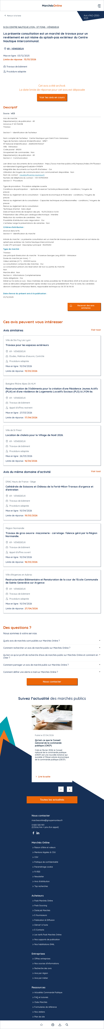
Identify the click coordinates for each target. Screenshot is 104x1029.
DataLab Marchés (41, 910)
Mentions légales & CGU (44, 852)
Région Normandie (15, 528)
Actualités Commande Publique (47, 992)
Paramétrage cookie (42, 867)
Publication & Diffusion (43, 920)
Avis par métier (40, 978)
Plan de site (38, 1017)
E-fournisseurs (39, 915)
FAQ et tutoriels (40, 997)
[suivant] (69, 789)
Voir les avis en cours (52, 97)
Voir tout (96, 329)
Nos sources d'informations (45, 963)
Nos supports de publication (46, 939)
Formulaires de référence (44, 1007)
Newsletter (38, 876)
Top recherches (40, 886)
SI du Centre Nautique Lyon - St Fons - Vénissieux (31, 27)
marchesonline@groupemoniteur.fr (47, 820)
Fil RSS (36, 872)
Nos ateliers (38, 1012)
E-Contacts (38, 930)
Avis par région (40, 973)
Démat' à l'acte (40, 925)
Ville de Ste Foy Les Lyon (18, 340)
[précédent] (61, 789)
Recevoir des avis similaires (85, 306)
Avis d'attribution (41, 881)
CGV (35, 857)
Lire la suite (42, 776)
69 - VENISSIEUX (15, 48)
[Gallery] (52, 743)
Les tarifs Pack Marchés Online (46, 934)
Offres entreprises (41, 958)
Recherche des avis (42, 968)
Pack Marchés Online (42, 900)
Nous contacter (52, 681)
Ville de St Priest (14, 430)
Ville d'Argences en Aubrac (19, 574)
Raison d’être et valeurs (44, 847)
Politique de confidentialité (45, 862)
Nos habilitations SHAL (43, 944)
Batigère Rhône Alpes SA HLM (20, 383)
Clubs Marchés (39, 1002)
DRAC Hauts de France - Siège (21, 481)
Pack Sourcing (39, 905)
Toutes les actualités (52, 799)
